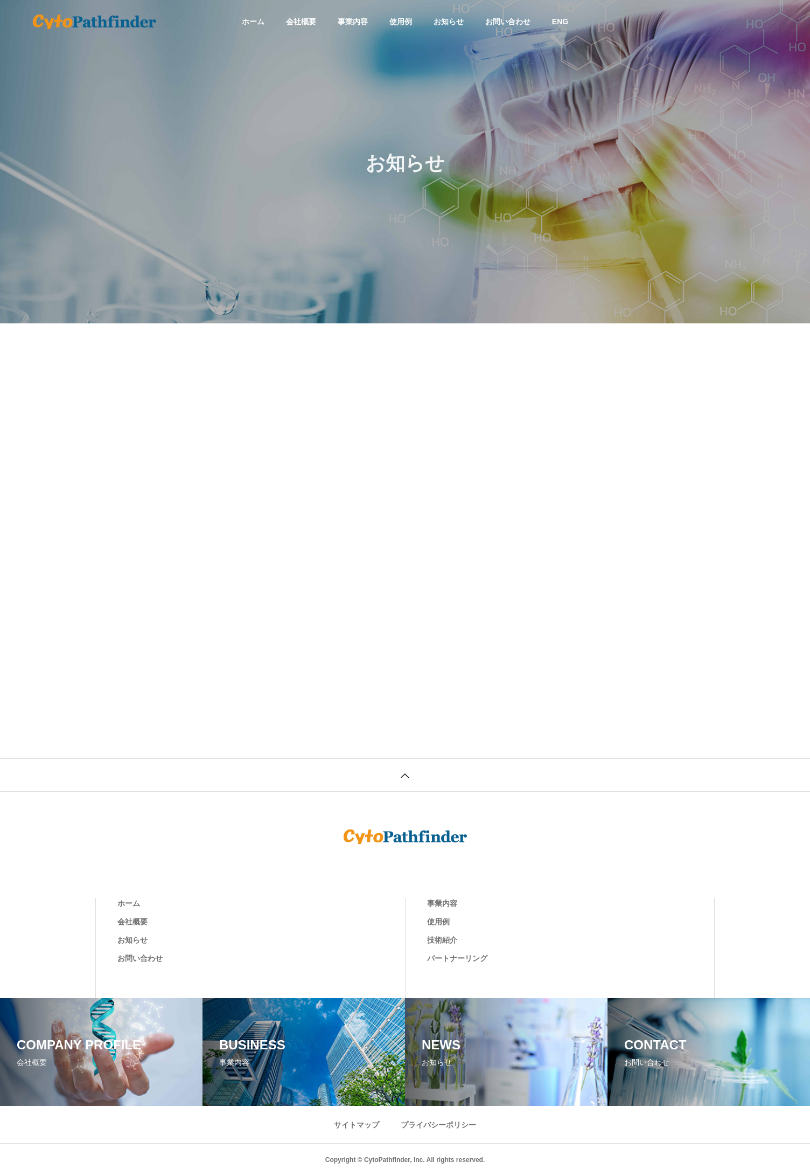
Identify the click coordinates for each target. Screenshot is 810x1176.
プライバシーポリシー (438, 1124)
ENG (560, 21)
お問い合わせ (507, 21)
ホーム (253, 21)
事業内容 (353, 21)
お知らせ (449, 21)
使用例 (400, 21)
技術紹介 (442, 940)
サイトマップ (356, 1124)
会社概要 (301, 21)
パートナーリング (457, 958)
